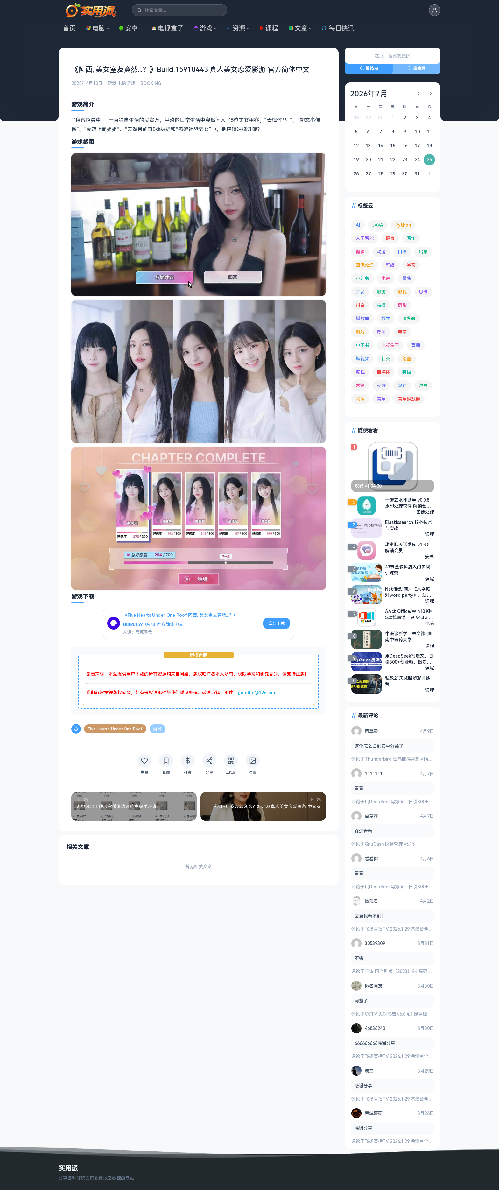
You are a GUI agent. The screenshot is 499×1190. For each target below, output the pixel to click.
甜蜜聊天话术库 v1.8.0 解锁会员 (407, 547)
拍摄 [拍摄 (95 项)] (381, 305)
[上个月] (418, 93)
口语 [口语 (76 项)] (402, 252)
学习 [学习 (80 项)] (411, 265)
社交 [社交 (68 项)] (385, 359)
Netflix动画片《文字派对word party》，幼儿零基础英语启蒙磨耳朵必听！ (409, 592)
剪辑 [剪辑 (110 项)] (360, 252)
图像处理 (425, 512)
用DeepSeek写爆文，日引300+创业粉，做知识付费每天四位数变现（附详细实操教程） (409, 659)
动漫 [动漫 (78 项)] (381, 252)
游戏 (203, 28)
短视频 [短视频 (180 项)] (362, 359)
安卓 (128, 28)
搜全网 (416, 68)
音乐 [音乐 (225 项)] (381, 399)
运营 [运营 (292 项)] (423, 385)
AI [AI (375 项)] (358, 225)
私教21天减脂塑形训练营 (407, 681)
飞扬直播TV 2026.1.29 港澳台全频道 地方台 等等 (413, 929)
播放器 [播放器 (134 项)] (362, 318)
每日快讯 (337, 28)
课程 (268, 28)
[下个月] (430, 93)
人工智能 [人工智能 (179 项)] (365, 238)
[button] (434, 10)
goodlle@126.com (257, 692)
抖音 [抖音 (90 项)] (360, 305)
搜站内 (369, 68)
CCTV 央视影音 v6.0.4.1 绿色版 (396, 1014)
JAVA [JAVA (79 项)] (377, 225)
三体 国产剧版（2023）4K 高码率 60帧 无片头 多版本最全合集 (427, 971)
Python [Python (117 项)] (403, 225)
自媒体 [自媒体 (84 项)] (383, 372)
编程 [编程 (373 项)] (360, 372)
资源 (235, 28)
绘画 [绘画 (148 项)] (406, 359)
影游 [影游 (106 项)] (381, 292)
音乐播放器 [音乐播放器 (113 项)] (409, 399)
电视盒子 (167, 28)
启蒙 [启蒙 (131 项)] (423, 252)
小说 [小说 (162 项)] (385, 278)
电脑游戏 (126, 83)
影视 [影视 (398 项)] (402, 292)
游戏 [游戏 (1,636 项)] (360, 332)
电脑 (95, 28)
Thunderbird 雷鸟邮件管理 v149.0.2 (401, 759)
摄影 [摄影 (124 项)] (402, 305)
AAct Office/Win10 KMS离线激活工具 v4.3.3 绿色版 (409, 614)
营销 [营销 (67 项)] (360, 385)
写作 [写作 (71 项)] (411, 238)
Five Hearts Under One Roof (115, 729)
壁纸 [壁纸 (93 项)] (390, 265)
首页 (69, 28)
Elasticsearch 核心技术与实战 (408, 525)
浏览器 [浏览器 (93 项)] (409, 318)
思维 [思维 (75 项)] (423, 292)
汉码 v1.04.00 (368, 486)
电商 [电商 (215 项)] (402, 332)
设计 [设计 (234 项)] (402, 385)
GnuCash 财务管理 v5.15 (390, 844)
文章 (297, 28)
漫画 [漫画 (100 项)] (381, 332)
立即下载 (276, 623)
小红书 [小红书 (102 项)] (362, 278)
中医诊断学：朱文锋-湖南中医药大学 (408, 636)
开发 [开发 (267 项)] (360, 292)
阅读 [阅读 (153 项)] (360, 399)
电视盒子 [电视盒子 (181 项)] (390, 345)
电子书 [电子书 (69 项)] (362, 345)
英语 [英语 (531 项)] (406, 372)
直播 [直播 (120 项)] (415, 345)
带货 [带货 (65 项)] (406, 278)
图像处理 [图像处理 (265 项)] (365, 265)
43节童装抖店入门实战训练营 (407, 570)
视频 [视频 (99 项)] (381, 385)
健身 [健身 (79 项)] (390, 238)
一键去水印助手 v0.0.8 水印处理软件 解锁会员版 (408, 503)
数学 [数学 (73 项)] (385, 318)
